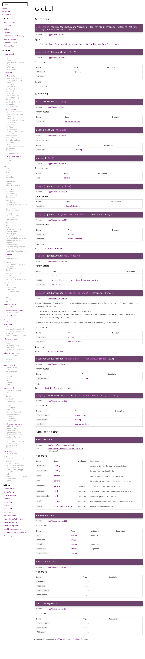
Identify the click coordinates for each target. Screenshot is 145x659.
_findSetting (10, 242)
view (8, 380)
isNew (8, 343)
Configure (7, 26)
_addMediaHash (12, 426)
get (7, 58)
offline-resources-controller (13, 310)
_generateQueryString (14, 78)
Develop (7, 32)
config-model (8, 223)
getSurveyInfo (9, 512)
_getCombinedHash (13, 433)
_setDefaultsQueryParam (15, 120)
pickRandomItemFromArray (16, 476)
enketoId (9, 333)
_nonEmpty (10, 418)
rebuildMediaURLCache (12, 529)
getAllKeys (10, 266)
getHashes (10, 177)
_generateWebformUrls (14, 80)
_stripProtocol (11, 69)
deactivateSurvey (12, 95)
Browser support (10, 39)
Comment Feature (10, 42)
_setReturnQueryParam (14, 89)
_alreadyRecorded (12, 345)
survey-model (9, 388)
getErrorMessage (12, 291)
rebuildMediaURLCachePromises (16, 532)
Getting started (9, 22)
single (8, 378)
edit (7, 369)
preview (9, 374)
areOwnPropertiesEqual (15, 459)
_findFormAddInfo (13, 211)
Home (4, 8)
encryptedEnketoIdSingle (15, 329)
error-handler (8, 283)
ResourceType (9, 536)
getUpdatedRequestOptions (16, 204)
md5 (8, 474)
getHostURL (8, 502)
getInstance (10, 357)
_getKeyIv (9, 480)
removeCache (11, 277)
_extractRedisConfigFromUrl (16, 238)
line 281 (64, 196)
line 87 (63, 138)
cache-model (8, 166)
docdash (79, 656)
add (7, 341)
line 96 (63, 167)
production (10, 289)
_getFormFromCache (14, 435)
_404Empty (10, 408)
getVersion (10, 151)
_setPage (9, 127)
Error (8, 256)
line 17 (63, 625)
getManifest (10, 198)
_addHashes (10, 181)
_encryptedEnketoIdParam (16, 335)
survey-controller (10, 365)
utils (5, 457)
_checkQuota (11, 430)
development (11, 287)
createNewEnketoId (13, 390)
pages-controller (10, 316)
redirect (9, 376)
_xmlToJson (10, 217)
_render (9, 82)
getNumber (10, 104)
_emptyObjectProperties (15, 236)
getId (8, 271)
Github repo (7, 11)
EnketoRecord (9, 492)
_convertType (11, 234)
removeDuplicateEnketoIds (16, 279)
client (8, 225)
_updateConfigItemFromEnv (16, 251)
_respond (9, 439)
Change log (7, 14)
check (8, 56)
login (8, 158)
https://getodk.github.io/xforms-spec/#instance (65, 461)
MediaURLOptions (10, 522)
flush (8, 170)
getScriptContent (12, 312)
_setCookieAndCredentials (15, 441)
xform (8, 385)
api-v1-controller (9, 76)
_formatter (10, 348)
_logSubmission (12, 355)
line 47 (63, 582)
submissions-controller (12, 353)
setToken (9, 163)
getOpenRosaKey (12, 463)
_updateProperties (13, 421)
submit (8, 362)
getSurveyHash (11, 446)
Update (6, 29)
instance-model (9, 295)
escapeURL (8, 499)
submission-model (10, 339)
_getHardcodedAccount (15, 63)
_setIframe (10, 85)
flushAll (8, 173)
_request (9, 213)
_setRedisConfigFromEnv (15, 247)
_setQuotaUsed (11, 87)
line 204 (64, 225)
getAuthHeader (11, 193)
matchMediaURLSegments (13, 519)
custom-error (8, 254)
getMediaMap (8, 509)
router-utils (8, 325)
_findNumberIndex (13, 240)
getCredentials (11, 453)
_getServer (10, 65)
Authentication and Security (14, 36)
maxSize (9, 360)
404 (7, 285)
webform (9, 382)
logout (8, 161)
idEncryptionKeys (12, 327)
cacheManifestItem (13, 186)
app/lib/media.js (54, 36)
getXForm (10, 206)
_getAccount (11, 60)
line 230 (64, 412)
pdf (5, 319)
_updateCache (11, 443)
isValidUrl (9, 472)
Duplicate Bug (9, 46)
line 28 (63, 374)
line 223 (64, 36)
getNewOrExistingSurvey (15, 102)
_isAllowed (10, 67)
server (8, 227)
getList (8, 100)
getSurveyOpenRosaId (14, 273)
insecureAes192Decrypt (14, 467)
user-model (8, 451)
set (7, 179)
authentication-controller (13, 156)
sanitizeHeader (11, 219)
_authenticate (11, 428)
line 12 (63, 59)
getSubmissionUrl (12, 202)
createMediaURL (10, 489)
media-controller (10, 305)
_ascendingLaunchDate (14, 412)
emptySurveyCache (13, 140)
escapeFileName (10, 495)
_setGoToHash (11, 123)
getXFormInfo (11, 209)
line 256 (64, 534)
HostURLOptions (10, 516)
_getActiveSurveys (13, 414)
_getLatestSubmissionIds (15, 350)
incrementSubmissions (14, 401)
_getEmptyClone (12, 244)
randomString (11, 478)
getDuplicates (11, 269)
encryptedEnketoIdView (15, 331)
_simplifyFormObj (12, 215)
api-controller (8, 72)
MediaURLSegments (11, 526)
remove (9, 275)
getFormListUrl (11, 196)
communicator (9, 189)
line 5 (72, 458)
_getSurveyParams (13, 437)
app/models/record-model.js (58, 458)
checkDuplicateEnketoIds (15, 264)
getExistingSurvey (12, 98)
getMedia (9, 307)
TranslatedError (11, 259)
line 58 (63, 109)
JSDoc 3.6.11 (62, 656)
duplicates (7, 262)
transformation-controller (13, 424)
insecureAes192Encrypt (14, 470)
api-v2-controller (10, 110)
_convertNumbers (12, 231)
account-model (9, 54)
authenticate (10, 191)
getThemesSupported (14, 229)
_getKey (9, 184)
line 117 (64, 268)
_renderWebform (12, 367)
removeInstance (12, 106)
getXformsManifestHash (15, 465)
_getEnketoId (11, 416)
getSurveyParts (11, 448)
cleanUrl (9, 461)
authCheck (10, 91)
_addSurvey (10, 410)
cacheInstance (11, 93)
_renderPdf (10, 118)
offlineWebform (11, 372)
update (8, 405)
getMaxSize (10, 200)
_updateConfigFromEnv (15, 249)
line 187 (64, 307)
